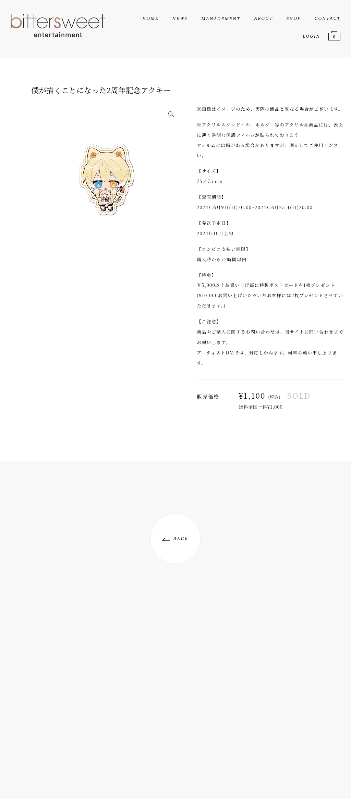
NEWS (179, 18)
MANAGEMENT (220, 18)
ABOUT (263, 18)
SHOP (294, 18)
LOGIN (311, 36)
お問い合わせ (319, 331)
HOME (150, 18)
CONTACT (327, 18)
